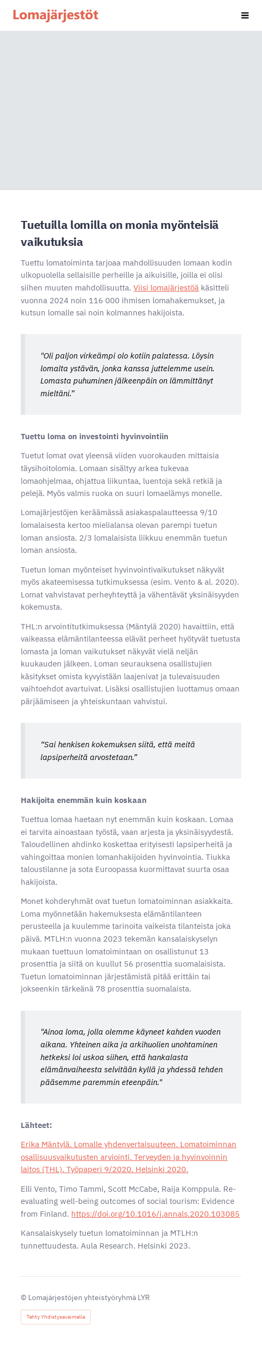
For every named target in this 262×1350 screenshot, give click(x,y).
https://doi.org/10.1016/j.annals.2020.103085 (155, 1214)
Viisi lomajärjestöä (166, 288)
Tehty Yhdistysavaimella (56, 1316)
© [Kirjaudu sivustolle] (24, 1297)
